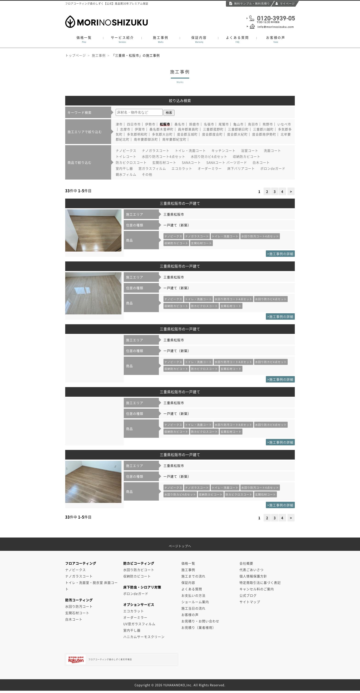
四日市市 (134, 124)
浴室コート (249, 150)
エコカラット (182, 168)
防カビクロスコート (131, 162)
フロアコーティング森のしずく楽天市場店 (113, 659)
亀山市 (238, 124)
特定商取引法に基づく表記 (260, 582)
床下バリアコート (241, 168)
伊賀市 (140, 129)
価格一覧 (84, 39)
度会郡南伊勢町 (264, 134)
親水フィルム (126, 174)
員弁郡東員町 (188, 129)
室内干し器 (124, 168)
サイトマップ (249, 601)
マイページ (285, 3)
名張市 (209, 124)
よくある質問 (237, 39)
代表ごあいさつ (251, 569)
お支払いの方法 (193, 595)
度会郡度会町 (212, 134)
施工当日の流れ (193, 608)
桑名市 (179, 124)
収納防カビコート (246, 156)
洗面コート (272, 150)
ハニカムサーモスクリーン (144, 636)
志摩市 (125, 129)
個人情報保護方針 (253, 576)
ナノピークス (126, 150)
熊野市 (268, 124)
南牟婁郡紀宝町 (174, 139)
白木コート (261, 162)
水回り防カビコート (138, 569)
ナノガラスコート (155, 150)
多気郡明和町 (137, 134)
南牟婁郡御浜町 (146, 139)
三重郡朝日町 (238, 129)
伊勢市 (150, 124)
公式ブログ (248, 595)
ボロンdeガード (272, 168)
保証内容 (199, 39)
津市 (119, 124)
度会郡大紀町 (237, 134)
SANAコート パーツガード (226, 162)
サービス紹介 (122, 39)
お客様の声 (276, 39)
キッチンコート (223, 150)
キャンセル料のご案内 (256, 589)
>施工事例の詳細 (280, 253)
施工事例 (161, 39)
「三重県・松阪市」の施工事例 (136, 55)
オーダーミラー (210, 168)
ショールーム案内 (195, 601)
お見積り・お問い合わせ (200, 621)
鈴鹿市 (194, 124)
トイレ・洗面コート (190, 150)
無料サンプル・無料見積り (249, 3)
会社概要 (246, 563)
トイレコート (126, 156)
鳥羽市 (253, 124)
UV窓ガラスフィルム (139, 623)
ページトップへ (180, 544)
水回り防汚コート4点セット (163, 156)
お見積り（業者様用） (198, 627)
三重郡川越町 (263, 129)
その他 (147, 174)
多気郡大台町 (162, 134)
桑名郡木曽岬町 (161, 129)
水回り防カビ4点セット (209, 156)
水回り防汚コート (79, 606)
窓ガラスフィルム (152, 168)
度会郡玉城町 (187, 134)
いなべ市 (284, 124)
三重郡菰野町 (213, 129)
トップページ (75, 55)
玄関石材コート (164, 162)
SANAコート (191, 162)
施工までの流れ (193, 576)
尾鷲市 (224, 124)
